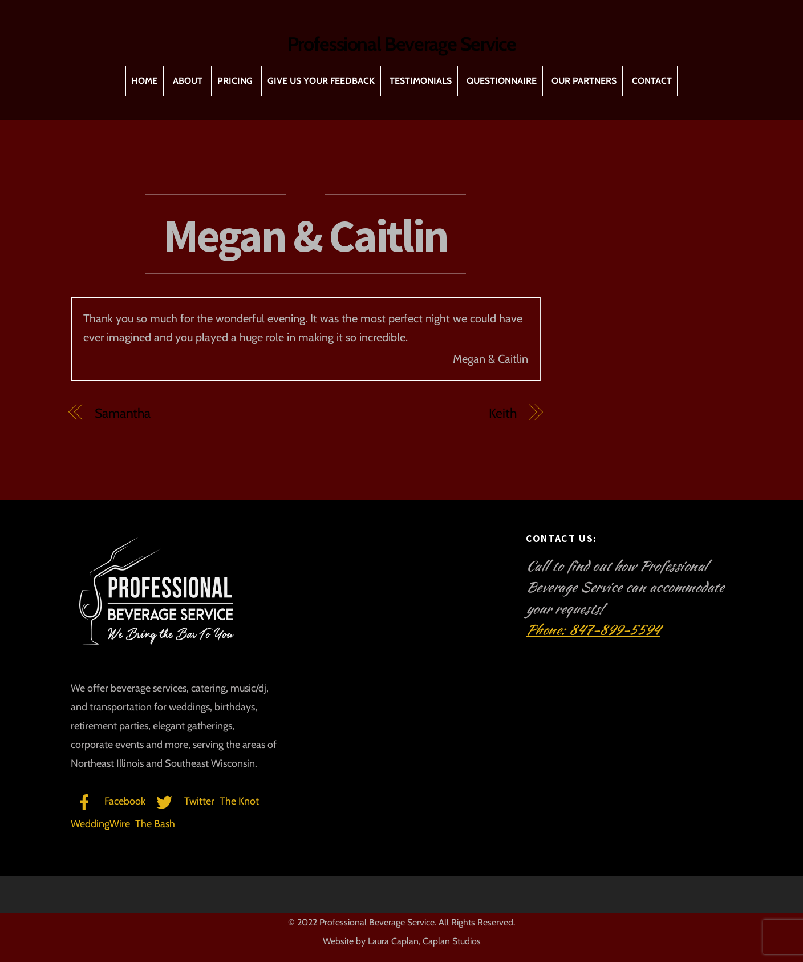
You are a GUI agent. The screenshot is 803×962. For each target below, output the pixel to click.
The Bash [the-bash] (155, 824)
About (187, 80)
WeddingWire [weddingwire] (100, 824)
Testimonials (421, 80)
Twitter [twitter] (182, 801)
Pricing (235, 80)
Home (144, 80)
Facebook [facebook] (108, 801)
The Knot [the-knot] (239, 801)
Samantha (123, 413)
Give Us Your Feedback (321, 80)
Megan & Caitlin (306, 235)
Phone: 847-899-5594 (593, 630)
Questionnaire (502, 80)
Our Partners (584, 80)
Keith (502, 413)
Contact (652, 80)
